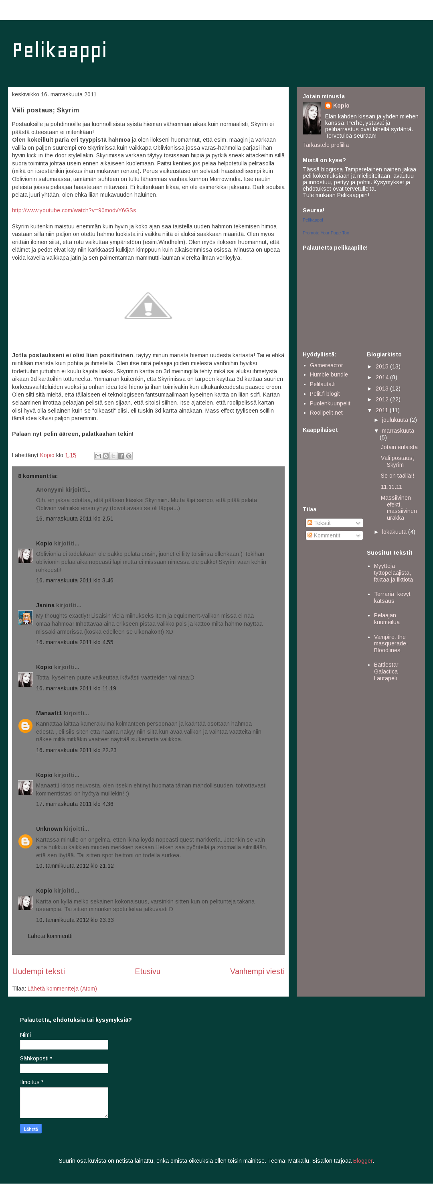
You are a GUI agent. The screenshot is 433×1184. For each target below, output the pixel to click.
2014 (383, 377)
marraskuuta (398, 430)
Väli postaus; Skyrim (397, 461)
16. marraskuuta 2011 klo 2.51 (74, 518)
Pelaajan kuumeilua (387, 618)
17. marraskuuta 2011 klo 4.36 (74, 804)
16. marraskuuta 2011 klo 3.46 (74, 580)
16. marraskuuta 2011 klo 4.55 (74, 642)
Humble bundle (329, 374)
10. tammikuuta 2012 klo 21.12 (75, 866)
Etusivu (147, 971)
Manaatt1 (49, 713)
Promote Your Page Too (326, 232)
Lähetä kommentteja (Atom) (62, 988)
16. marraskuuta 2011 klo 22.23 (76, 750)
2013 (383, 388)
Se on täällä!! (397, 475)
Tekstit (319, 523)
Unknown (49, 829)
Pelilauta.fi (323, 384)
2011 (383, 410)
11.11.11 (391, 487)
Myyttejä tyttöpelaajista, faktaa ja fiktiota (393, 573)
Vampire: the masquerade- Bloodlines (391, 644)
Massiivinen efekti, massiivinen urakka (399, 507)
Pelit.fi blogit (325, 394)
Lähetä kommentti (50, 936)
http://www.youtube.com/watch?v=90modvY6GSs (74, 210)
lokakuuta (395, 532)
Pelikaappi (59, 50)
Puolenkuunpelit (330, 403)
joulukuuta (396, 420)
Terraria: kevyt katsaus (392, 597)
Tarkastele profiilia (326, 145)
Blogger (362, 1161)
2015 (383, 366)
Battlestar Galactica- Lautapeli (387, 671)
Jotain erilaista (399, 447)
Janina (45, 605)
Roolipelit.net (326, 412)
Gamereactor (326, 365)
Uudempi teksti (38, 971)
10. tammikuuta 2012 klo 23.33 (75, 920)
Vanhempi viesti (257, 971)
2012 (383, 399)
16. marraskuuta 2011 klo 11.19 (76, 688)
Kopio (44, 543)
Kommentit (324, 535)
